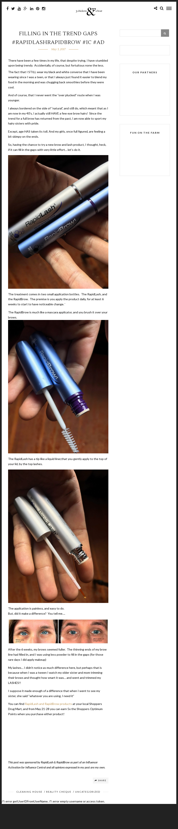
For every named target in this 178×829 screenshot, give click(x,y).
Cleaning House (29, 791)
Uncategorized (87, 791)
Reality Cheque (58, 791)
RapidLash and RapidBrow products (48, 704)
